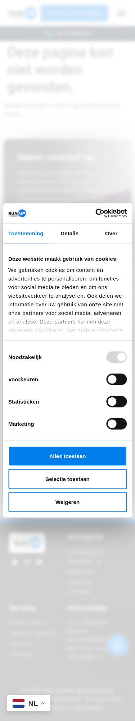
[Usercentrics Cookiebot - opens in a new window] (96, 213)
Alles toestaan (67, 456)
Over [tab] (111, 233)
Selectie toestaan (67, 479)
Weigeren (67, 502)
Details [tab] (69, 233)
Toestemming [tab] (26, 233)
